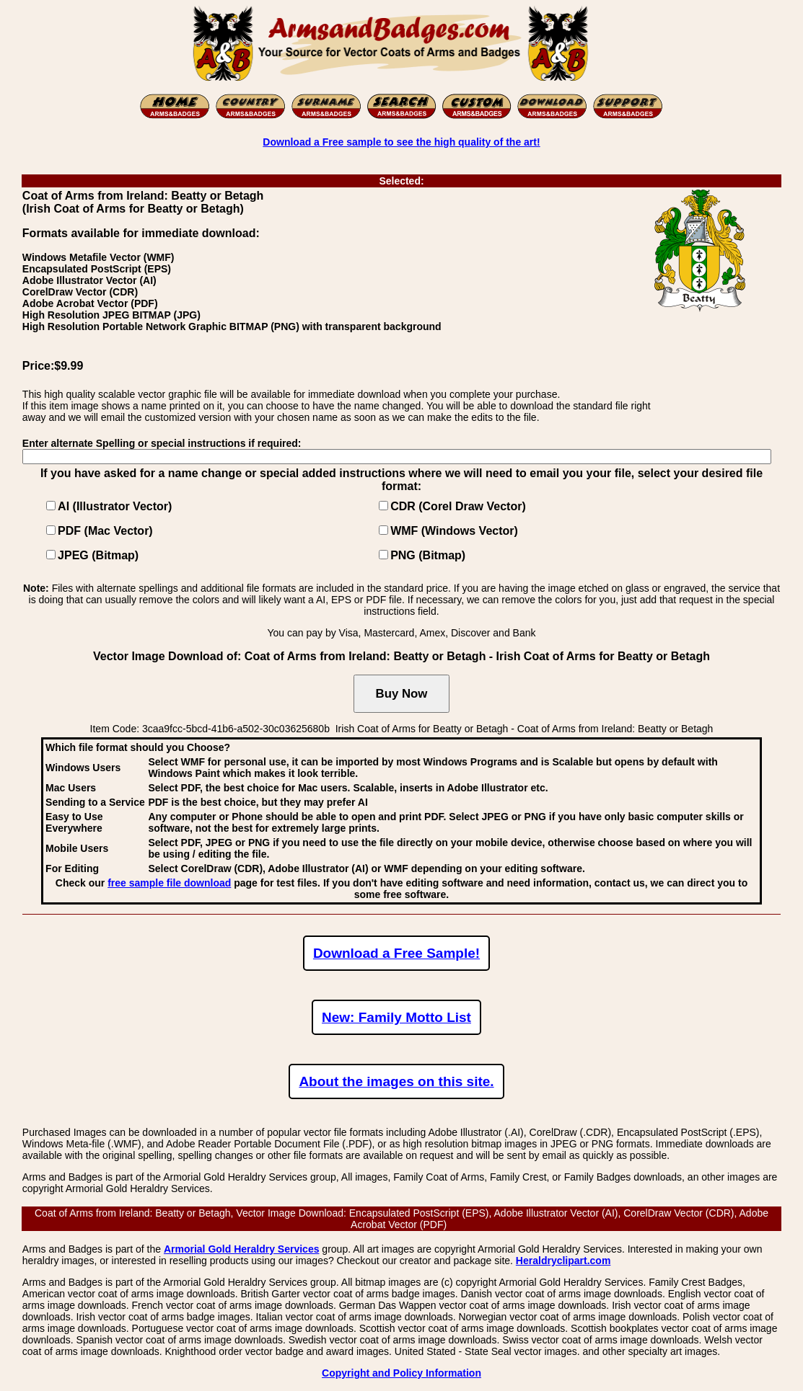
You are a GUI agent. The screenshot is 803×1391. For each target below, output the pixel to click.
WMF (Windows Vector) (454, 531)
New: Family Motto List (396, 1017)
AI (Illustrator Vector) (115, 506)
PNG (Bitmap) (427, 555)
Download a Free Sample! (396, 953)
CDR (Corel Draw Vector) (458, 506)
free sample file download (169, 883)
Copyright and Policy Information (401, 1373)
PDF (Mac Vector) (105, 531)
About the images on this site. (396, 1081)
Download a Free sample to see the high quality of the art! (401, 142)
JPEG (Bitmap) (98, 555)
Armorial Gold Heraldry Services (242, 1249)
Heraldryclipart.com (563, 1260)
